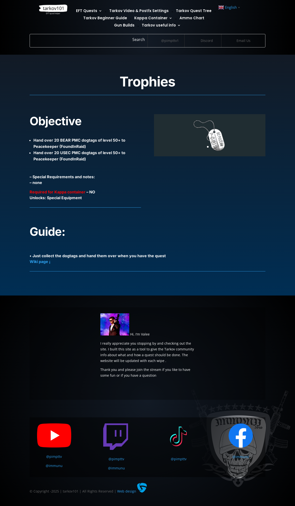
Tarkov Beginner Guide (105, 18)
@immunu (54, 465)
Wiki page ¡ (40, 261)
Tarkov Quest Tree (194, 11)
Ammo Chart (192, 18)
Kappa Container (150, 18)
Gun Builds (124, 26)
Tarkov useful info (159, 26)
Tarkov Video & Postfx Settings (139, 11)
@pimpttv (54, 456)
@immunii (240, 456)
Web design (132, 491)
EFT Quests (86, 11)
